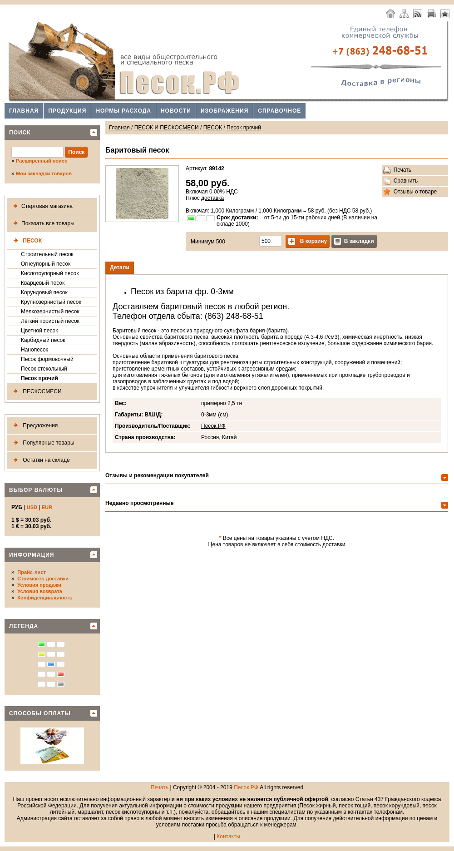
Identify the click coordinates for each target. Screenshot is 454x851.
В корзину (307, 241)
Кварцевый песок (42, 283)
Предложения (34, 425)
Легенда (23, 626)
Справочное (279, 111)
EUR (47, 507)
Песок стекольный (44, 369)
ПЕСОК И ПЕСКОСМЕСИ (166, 127)
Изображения (224, 111)
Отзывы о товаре (410, 192)
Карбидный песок (43, 340)
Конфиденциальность (44, 597)
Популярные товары (42, 443)
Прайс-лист (31, 572)
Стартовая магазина (41, 206)
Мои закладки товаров (44, 173)
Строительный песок (47, 254)
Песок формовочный (47, 359)
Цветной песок (39, 330)
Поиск (20, 132)
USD (32, 507)
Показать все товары (42, 223)
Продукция (67, 111)
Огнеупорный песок (45, 264)
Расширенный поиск (41, 160)
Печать (397, 170)
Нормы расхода (123, 111)
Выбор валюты (36, 490)
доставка (212, 198)
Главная (24, 111)
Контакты (228, 836)
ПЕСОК (26, 241)
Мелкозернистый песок (50, 311)
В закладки (354, 241)
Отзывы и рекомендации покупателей (157, 475)
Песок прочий (39, 378)
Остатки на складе (40, 460)
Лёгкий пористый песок (50, 321)
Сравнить (400, 181)
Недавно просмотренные (139, 503)
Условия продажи (39, 585)
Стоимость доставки (43, 578)
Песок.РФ (213, 426)
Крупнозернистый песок (51, 302)
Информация (31, 555)
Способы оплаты (40, 713)
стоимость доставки (320, 544)
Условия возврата (39, 591)
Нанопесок (34, 349)
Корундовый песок (44, 292)
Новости (176, 111)
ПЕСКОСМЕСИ (36, 391)
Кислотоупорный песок (50, 273)
